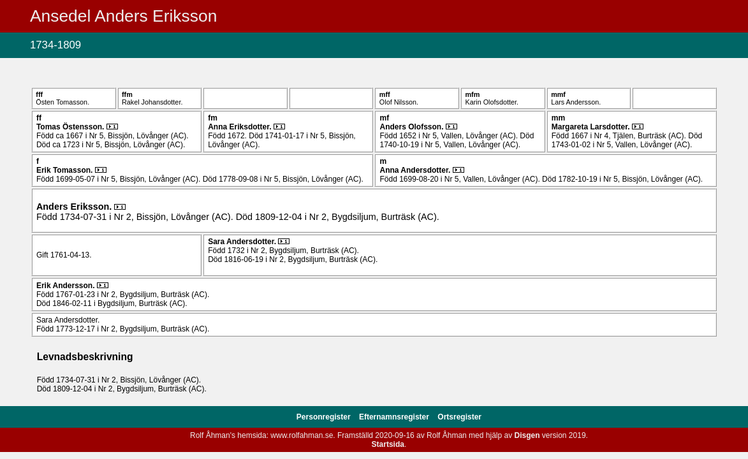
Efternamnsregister (395, 416)
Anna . (241, 126)
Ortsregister (459, 416)
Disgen (527, 435)
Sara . (243, 241)
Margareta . (592, 126)
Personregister (325, 416)
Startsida (388, 444)
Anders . (412, 126)
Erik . (65, 170)
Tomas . (71, 126)
